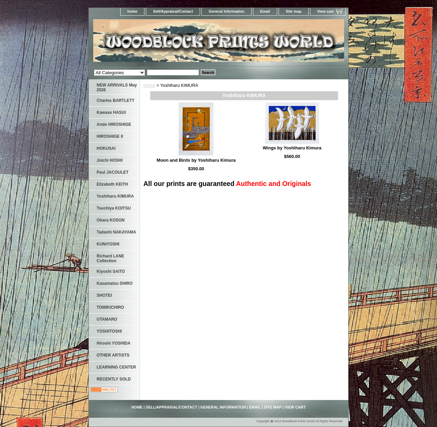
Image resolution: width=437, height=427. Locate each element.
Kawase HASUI (111, 112)
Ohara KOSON (111, 220)
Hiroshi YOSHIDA (113, 343)
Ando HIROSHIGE (114, 124)
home (132, 11)
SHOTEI (104, 295)
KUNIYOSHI (108, 244)
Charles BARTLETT (116, 100)
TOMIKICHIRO (110, 307)
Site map (293, 11)
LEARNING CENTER (116, 367)
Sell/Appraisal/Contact (173, 11)
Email (265, 11)
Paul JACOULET (112, 172)
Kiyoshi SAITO (111, 271)
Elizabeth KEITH (112, 184)
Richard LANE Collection (110, 258)
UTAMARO (107, 319)
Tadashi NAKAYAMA (116, 232)
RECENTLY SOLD (114, 379)
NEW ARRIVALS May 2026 (117, 87)
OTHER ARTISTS (113, 355)
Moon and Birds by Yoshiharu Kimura (196, 160)
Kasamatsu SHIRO (114, 283)
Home (149, 85)
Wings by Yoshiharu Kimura (292, 147)
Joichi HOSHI (110, 160)
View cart (325, 11)
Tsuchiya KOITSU (114, 208)
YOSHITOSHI (109, 331)
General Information (226, 11)
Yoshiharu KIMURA (115, 196)
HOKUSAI (106, 148)
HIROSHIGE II (110, 136)
